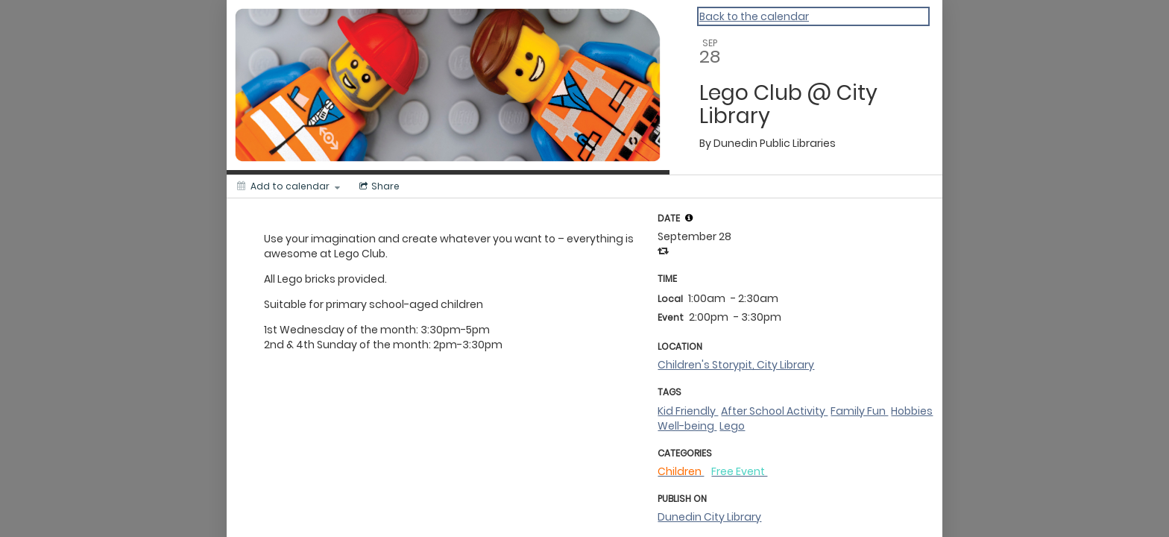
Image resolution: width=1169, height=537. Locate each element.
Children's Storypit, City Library (736, 364)
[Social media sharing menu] (378, 186)
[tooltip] (689, 217)
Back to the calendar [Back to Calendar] (754, 16)
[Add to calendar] (288, 186)
